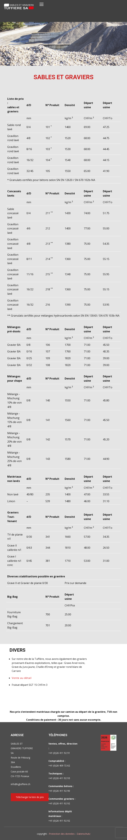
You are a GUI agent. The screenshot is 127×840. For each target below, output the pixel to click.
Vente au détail (38, 674)
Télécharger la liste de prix (30, 797)
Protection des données (62, 833)
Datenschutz (83, 833)
